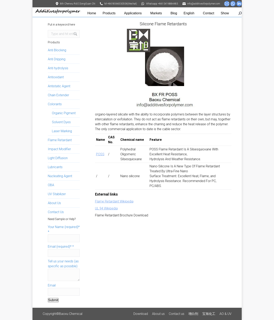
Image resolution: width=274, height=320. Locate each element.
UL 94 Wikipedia (106, 208)
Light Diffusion (58, 158)
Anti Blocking (57, 50)
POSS (100, 154)
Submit (53, 300)
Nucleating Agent (60, 176)
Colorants (55, 104)
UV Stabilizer (57, 194)
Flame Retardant (60, 140)
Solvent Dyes (61, 122)
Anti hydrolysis (58, 68)
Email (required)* (61, 246)
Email (52, 285)
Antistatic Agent (59, 86)
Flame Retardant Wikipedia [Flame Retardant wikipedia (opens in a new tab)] (114, 201)
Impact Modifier (59, 149)
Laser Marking (62, 131)
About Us (54, 203)
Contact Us (56, 212)
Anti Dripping (56, 59)
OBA (51, 185)
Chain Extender (58, 95)
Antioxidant (56, 77)
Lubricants (55, 167)
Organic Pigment (64, 113)
